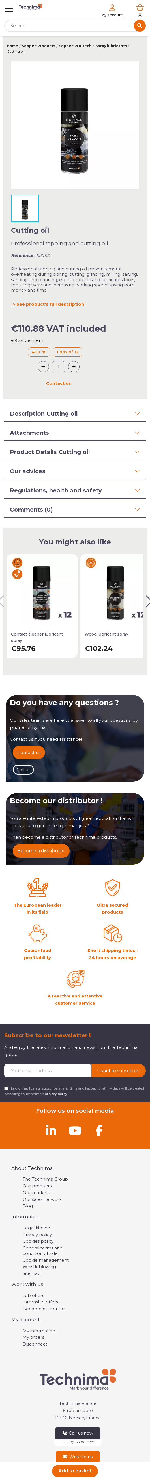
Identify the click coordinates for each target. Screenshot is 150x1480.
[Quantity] (58, 366)
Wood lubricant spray (106, 634)
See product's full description (50, 304)
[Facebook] (99, 1130)
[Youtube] (75, 1130)
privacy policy (56, 1094)
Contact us (58, 383)
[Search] (75, 26)
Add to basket (75, 1471)
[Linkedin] (51, 1130)
